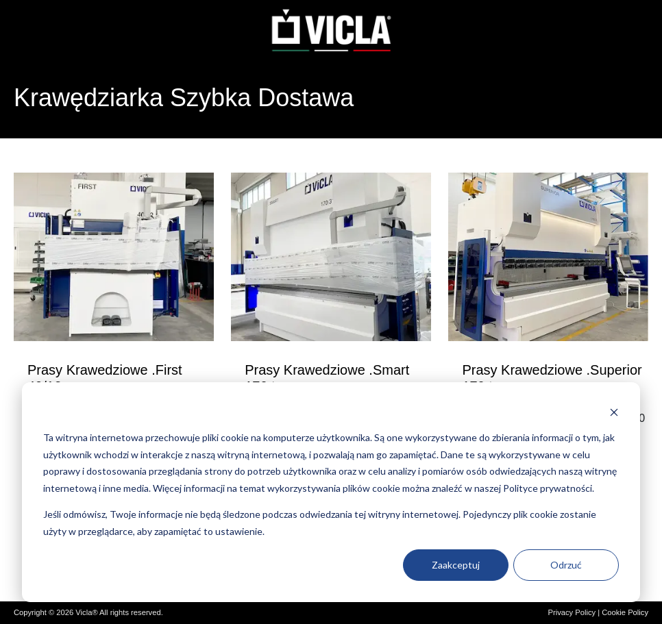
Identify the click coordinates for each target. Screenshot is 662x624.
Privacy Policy (572, 612)
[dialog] (331, 492)
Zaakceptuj (456, 565)
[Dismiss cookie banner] (614, 412)
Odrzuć (566, 565)
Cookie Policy (625, 612)
